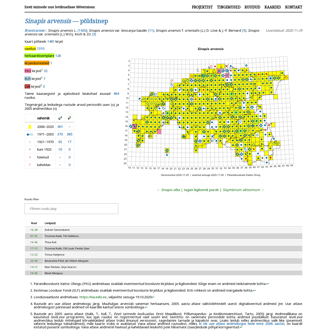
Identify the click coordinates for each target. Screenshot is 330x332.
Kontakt (293, 7)
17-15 (34, 248)
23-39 (34, 260)
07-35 (34, 236)
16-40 (34, 242)
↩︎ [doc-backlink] (267, 283)
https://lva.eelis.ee (93, 297)
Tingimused (228, 7)
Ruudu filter (32, 199)
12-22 (34, 254)
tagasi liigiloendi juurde (201, 189)
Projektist (202, 7)
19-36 (34, 273)
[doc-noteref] (42, 70)
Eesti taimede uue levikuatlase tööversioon (60, 7)
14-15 (34, 267)
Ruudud (252, 7)
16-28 (34, 229)
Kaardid (272, 7)
